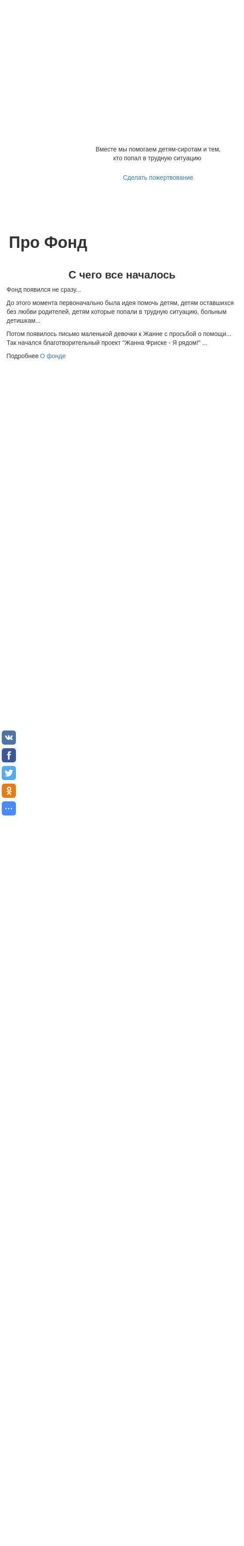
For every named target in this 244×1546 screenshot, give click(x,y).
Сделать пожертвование (158, 177)
